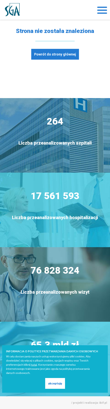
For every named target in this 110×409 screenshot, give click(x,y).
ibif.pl (103, 402)
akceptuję (55, 383)
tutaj (34, 364)
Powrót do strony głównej (55, 54)
